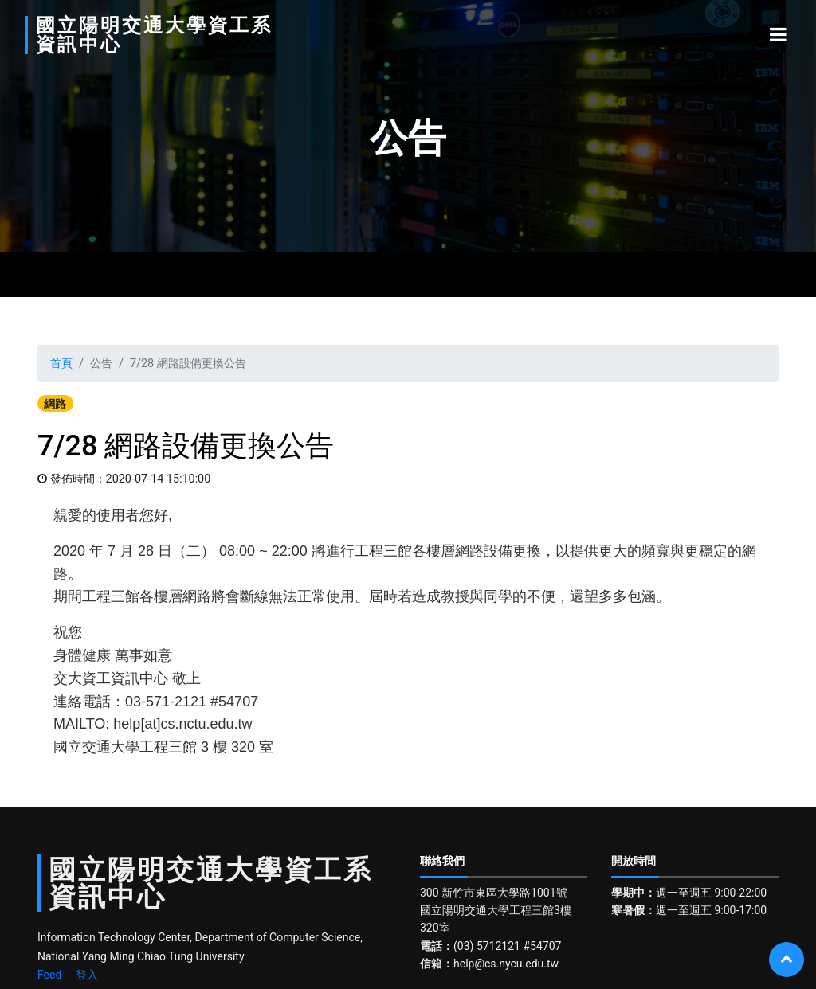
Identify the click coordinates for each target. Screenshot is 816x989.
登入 (87, 974)
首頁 (61, 363)
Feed (49, 974)
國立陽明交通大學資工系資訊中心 (122, 35)
